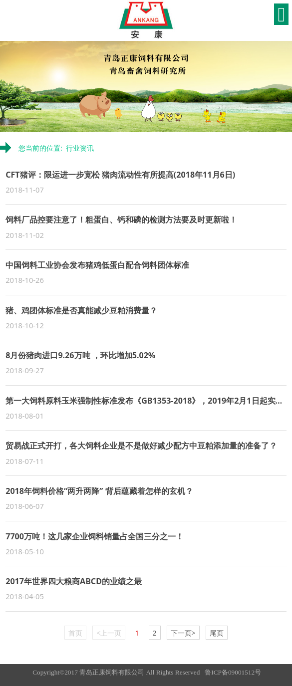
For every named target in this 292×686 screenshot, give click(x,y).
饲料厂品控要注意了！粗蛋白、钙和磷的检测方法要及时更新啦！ (121, 219)
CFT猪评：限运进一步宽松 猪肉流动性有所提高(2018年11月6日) (120, 174)
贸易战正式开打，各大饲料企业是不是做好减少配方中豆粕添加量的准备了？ (141, 445)
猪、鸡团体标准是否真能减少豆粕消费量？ (81, 310)
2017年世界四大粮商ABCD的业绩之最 (73, 581)
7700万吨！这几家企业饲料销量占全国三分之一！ (94, 536)
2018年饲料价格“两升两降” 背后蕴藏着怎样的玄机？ (99, 490)
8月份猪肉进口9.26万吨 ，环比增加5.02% (80, 355)
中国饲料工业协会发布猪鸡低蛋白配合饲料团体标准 (97, 264)
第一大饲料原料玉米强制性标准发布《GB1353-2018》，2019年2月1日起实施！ (148, 400)
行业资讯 (80, 148)
